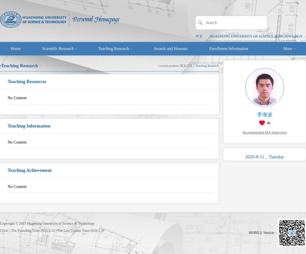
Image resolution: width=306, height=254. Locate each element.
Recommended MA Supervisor (265, 132)
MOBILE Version (261, 233)
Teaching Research (115, 48)
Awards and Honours (171, 48)
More (289, 48)
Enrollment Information (228, 48)
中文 (199, 36)
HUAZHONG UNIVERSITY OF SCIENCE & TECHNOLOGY (256, 36)
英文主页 (186, 66)
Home (16, 48)
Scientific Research (59, 48)
